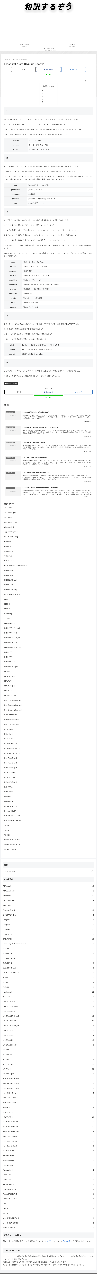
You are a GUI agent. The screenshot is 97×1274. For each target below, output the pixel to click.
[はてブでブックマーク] (56, 69)
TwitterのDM (67, 1233)
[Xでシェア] (26, 69)
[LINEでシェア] (71, 69)
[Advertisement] (48, 28)
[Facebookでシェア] (41, 69)
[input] (49, 863)
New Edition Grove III (11, 377)
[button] (92, 863)
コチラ (49, 1233)
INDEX (45, 81)
